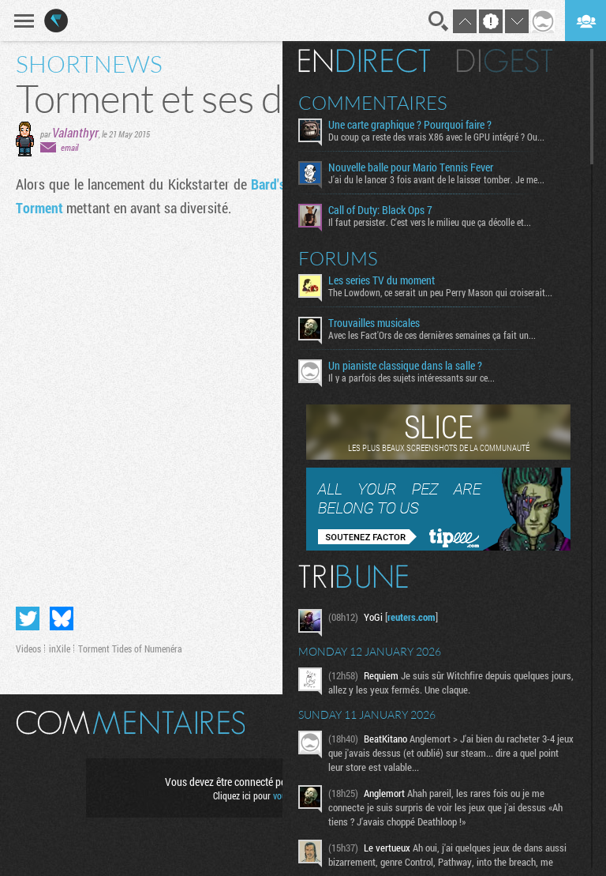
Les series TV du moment (381, 280)
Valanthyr (75, 132)
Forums (338, 258)
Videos (28, 648)
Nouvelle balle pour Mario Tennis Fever (410, 167)
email (69, 147)
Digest (504, 61)
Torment (39, 207)
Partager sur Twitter (27, 618)
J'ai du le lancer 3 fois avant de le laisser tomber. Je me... (436, 179)
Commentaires (372, 103)
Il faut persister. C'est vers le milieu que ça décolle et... (429, 221)
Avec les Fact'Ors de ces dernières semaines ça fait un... (432, 334)
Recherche (439, 21)
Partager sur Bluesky (61, 618)
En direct (364, 61)
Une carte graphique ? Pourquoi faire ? (410, 124)
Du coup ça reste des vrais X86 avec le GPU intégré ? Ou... (436, 136)
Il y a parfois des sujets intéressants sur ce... (411, 377)
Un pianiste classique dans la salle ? (405, 365)
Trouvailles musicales (374, 323)
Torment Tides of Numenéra (130, 648)
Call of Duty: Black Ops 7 (380, 210)
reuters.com (411, 617)
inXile (59, 648)
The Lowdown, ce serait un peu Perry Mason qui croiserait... (440, 292)
